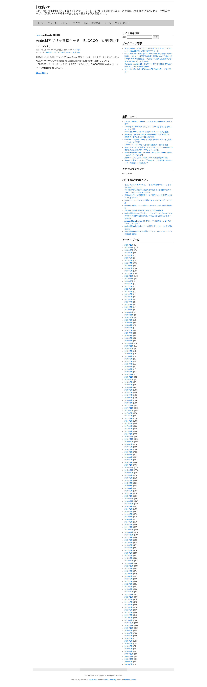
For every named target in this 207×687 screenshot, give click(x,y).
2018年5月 (128, 393)
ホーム (40, 23)
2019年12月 (129, 343)
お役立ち (76, 52)
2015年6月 (128, 483)
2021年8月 (128, 297)
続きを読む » (42, 73)
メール (107, 23)
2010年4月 (128, 644)
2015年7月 (128, 481)
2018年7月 (128, 387)
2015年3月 (128, 491)
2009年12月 (129, 654)
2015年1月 (128, 496)
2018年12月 (129, 374)
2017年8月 (128, 416)
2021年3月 (128, 305)
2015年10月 (129, 473)
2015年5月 (128, 486)
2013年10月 (129, 535)
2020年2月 (128, 338)
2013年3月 (128, 553)
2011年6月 (128, 607)
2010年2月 (128, 649)
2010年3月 (128, 646)
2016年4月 (128, 457)
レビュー (65, 23)
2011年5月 (128, 610)
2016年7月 (128, 449)
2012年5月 (128, 579)
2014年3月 (128, 522)
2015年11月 (129, 470)
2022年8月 (128, 286)
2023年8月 (128, 255)
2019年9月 (128, 351)
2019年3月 (128, 367)
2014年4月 (128, 519)
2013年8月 (128, 540)
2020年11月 (129, 315)
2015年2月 (128, 493)
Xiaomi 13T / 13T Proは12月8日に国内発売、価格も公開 (146, 145)
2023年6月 (128, 261)
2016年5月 (128, 455)
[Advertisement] (143, 94)
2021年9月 (128, 294)
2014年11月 (129, 501)
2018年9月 (128, 382)
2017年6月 (128, 421)
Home (38, 35)
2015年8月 (128, 478)
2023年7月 (128, 258)
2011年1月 (128, 620)
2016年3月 (128, 460)
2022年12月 (129, 276)
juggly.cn (43, 7)
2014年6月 (128, 514)
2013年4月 (128, 550)
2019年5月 (128, 361)
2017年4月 (128, 426)
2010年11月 (129, 625)
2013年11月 (129, 532)
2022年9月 (128, 284)
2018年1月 (128, 403)
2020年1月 (128, 341)
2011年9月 (128, 600)
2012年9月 (128, 569)
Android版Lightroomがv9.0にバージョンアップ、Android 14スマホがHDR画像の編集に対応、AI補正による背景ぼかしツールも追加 (148, 215)
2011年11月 (129, 594)
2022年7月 (128, 289)
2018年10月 (129, 380)
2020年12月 (129, 312)
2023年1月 (128, 273)
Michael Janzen (130, 680)
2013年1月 (128, 558)
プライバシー (121, 23)
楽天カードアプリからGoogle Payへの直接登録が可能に (146, 158)
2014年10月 (129, 504)
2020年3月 (128, 336)
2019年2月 (128, 369)
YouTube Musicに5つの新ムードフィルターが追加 (143, 211)
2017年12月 (129, 405)
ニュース (52, 23)
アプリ (76, 23)
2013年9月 (128, 537)
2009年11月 (129, 657)
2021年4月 (128, 302)
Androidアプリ (51, 52)
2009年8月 (128, 664)
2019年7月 (128, 356)
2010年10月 (129, 628)
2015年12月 (129, 468)
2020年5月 (128, 330)
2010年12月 (129, 623)
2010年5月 (128, 641)
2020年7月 (128, 325)
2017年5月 (128, 424)
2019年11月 (129, 346)
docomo (69, 52)
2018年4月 (128, 395)
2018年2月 (128, 400)
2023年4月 (128, 266)
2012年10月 (129, 566)
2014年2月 (128, 525)
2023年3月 (128, 268)
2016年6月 (128, 452)
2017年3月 (128, 429)
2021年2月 (128, 307)
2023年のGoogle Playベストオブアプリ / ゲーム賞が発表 (146, 132)
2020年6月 (128, 328)
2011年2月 (128, 618)
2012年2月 (128, 587)
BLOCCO (61, 52)
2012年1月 (128, 589)
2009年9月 (128, 662)
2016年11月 (129, 439)
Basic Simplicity (110, 680)
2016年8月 (128, 447)
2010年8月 (128, 633)
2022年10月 (129, 281)
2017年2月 (128, 431)
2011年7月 (128, 605)
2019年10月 (129, 349)
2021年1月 (128, 310)
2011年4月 (128, 613)
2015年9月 (128, 475)
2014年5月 (128, 517)
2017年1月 (128, 434)
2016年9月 (128, 444)
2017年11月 (129, 408)
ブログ (77, 50)
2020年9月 (128, 320)
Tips (86, 23)
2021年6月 (128, 299)
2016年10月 (129, 442)
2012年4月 (128, 581)
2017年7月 (128, 418)
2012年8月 (128, 571)
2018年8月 (128, 385)
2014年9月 (128, 506)
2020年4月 (128, 333)
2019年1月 (128, 372)
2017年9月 (128, 413)
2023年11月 (129, 248)
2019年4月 (128, 364)
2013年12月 (129, 530)
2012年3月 (128, 584)
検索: (124, 37)
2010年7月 (128, 636)
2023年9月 (128, 253)
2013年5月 (128, 548)
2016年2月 (128, 462)
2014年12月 (129, 499)
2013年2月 (128, 556)
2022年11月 (129, 279)
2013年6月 (128, 545)
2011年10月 (129, 597)
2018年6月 (128, 390)
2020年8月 (128, 323)
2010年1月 (128, 651)
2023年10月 (129, 250)
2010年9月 (128, 631)
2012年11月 (129, 563)
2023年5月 (128, 263)
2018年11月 (129, 377)
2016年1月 (128, 465)
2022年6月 (128, 292)
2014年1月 (128, 527)
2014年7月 (128, 512)
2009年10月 (129, 659)
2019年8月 (128, 354)
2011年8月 (128, 602)
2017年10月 (129, 411)
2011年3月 (128, 615)
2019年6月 (128, 359)
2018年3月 (128, 398)
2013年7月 (128, 543)
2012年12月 (129, 561)
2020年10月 (129, 317)
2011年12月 (129, 592)
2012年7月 (128, 574)
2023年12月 (129, 245)
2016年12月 (129, 437)
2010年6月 (128, 638)
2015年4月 (128, 488)
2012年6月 (128, 576)
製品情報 (96, 23)
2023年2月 (128, 271)
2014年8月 (128, 509)
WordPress (93, 680)
